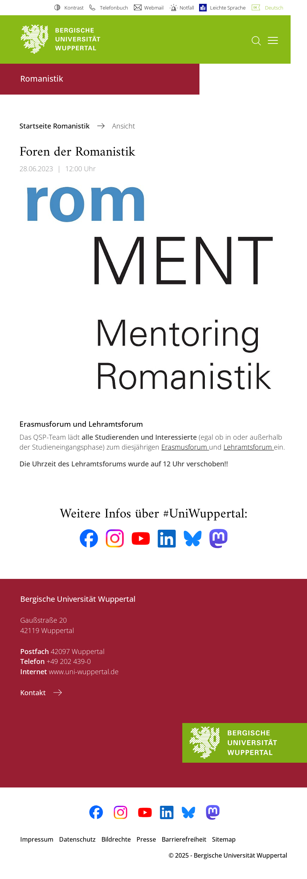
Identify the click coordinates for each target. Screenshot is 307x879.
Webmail (154, 7)
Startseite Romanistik (55, 125)
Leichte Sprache (228, 7)
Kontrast (74, 7)
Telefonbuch (114, 7)
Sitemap (224, 839)
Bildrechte (116, 839)
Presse (146, 839)
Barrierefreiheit (184, 839)
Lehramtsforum (248, 447)
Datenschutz (77, 839)
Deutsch (274, 7)
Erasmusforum (185, 447)
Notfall (187, 7)
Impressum (36, 839)
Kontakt (34, 692)
